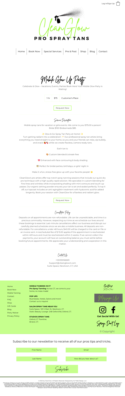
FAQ (9, 299)
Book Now (11, 290)
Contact (10, 296)
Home (10, 286)
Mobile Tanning (14, 293)
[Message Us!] (108, 298)
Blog (9, 309)
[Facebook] (113, 310)
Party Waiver (12, 313)
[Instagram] (102, 310)
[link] (62, 108)
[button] (118, 3)
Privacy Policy (13, 316)
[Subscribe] (62, 369)
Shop (9, 303)
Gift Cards (11, 306)
